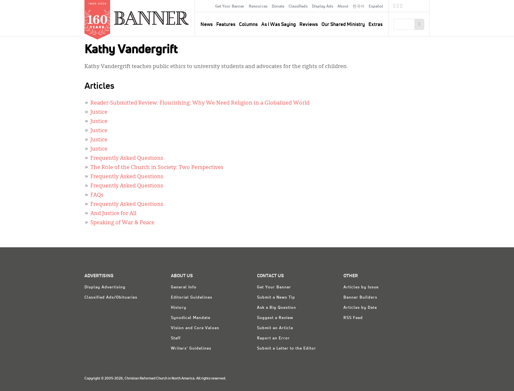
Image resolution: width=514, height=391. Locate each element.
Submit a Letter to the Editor (286, 349)
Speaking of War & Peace (122, 223)
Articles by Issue (361, 287)
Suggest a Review (275, 318)
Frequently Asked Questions (126, 158)
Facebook (394, 7)
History (178, 308)
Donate (278, 7)
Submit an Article (275, 328)
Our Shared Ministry (343, 24)
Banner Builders (360, 298)
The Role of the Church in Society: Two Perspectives (156, 167)
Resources (258, 7)
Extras (375, 24)
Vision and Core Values (195, 328)
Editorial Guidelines (191, 298)
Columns (248, 24)
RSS (401, 7)
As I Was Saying (278, 24)
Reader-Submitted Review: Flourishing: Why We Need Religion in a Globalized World (200, 103)
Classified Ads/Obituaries (110, 298)
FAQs (97, 195)
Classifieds (298, 7)
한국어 (358, 7)
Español (376, 7)
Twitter (398, 7)
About (343, 7)
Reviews (308, 24)
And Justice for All (113, 213)
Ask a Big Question (276, 308)
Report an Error (273, 338)
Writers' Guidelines (191, 349)
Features (225, 24)
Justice (98, 112)
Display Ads (322, 7)
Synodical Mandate (190, 318)
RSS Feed (353, 318)
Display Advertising (105, 287)
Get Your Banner (230, 7)
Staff (176, 338)
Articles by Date (360, 308)
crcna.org (421, 6)
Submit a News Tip (276, 298)
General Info (184, 287)
